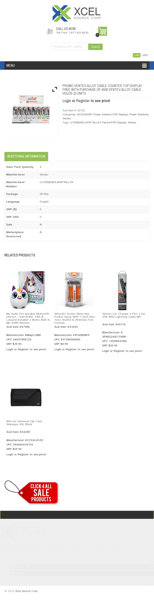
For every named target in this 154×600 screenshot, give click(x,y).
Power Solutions (139, 115)
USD (145, 55)
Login (67, 100)
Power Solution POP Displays (111, 115)
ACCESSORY (84, 115)
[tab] (52, 155)
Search (95, 47)
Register (83, 100)
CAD (137, 55)
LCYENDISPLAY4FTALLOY (85, 123)
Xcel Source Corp (26, 591)
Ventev (67, 119)
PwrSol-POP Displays (114, 123)
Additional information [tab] (26, 156)
